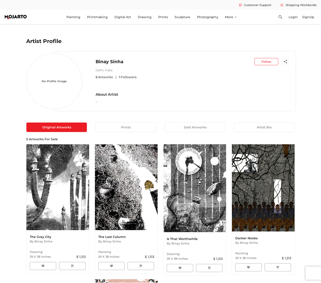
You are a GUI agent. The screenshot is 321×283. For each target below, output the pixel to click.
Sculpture (182, 17)
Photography (207, 17)
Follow (266, 61)
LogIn (293, 17)
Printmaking (97, 17)
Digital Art (122, 17)
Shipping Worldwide (298, 5)
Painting (73, 17)
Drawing (145, 17)
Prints (163, 17)
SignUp (308, 17)
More (231, 17)
